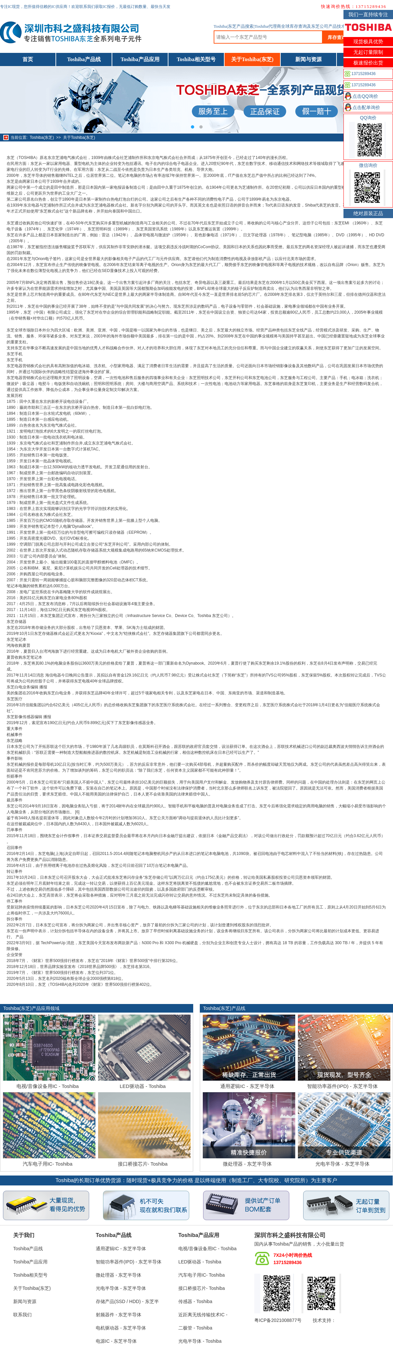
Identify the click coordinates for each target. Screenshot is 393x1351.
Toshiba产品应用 (140, 59)
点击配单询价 (366, 107)
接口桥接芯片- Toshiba (143, 1164)
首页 (27, 59)
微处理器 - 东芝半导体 (247, 1164)
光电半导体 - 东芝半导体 (342, 1164)
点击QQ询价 (365, 96)
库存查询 (337, 37)
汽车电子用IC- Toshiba (48, 1164)
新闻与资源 (308, 59)
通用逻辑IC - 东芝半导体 (247, 1086)
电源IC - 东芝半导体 (116, 1341)
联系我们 (22, 1314)
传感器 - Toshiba (195, 1301)
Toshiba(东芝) (42, 137)
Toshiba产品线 (84, 59)
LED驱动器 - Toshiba (142, 1086)
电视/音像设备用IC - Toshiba (48, 1086)
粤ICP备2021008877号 (278, 1320)
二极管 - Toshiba (195, 1328)
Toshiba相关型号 (196, 59)
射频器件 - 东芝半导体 (118, 1314)
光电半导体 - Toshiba (200, 1341)
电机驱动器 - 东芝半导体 (121, 1328)
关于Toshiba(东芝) (252, 59)
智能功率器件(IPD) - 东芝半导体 (342, 1086)
